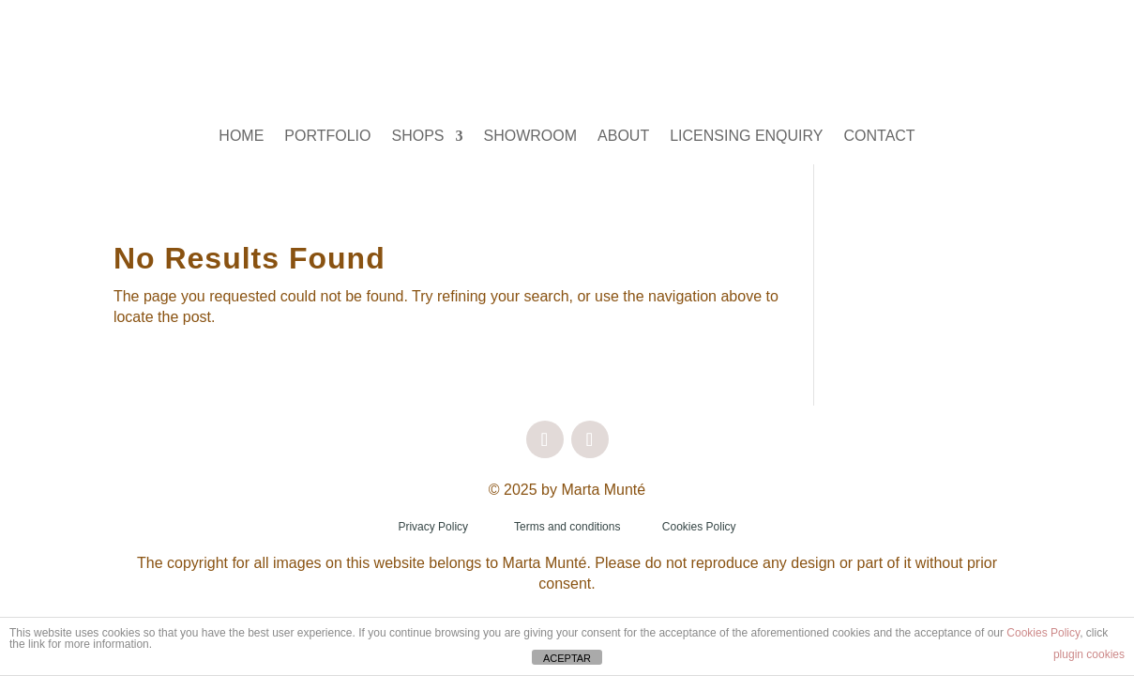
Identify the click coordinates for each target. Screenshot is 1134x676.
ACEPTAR (567, 658)
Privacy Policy (433, 526)
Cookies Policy (699, 526)
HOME (241, 137)
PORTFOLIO (327, 137)
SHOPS (418, 137)
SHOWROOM (531, 137)
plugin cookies (1089, 654)
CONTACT (879, 137)
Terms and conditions (567, 526)
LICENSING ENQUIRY (746, 137)
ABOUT (623, 137)
